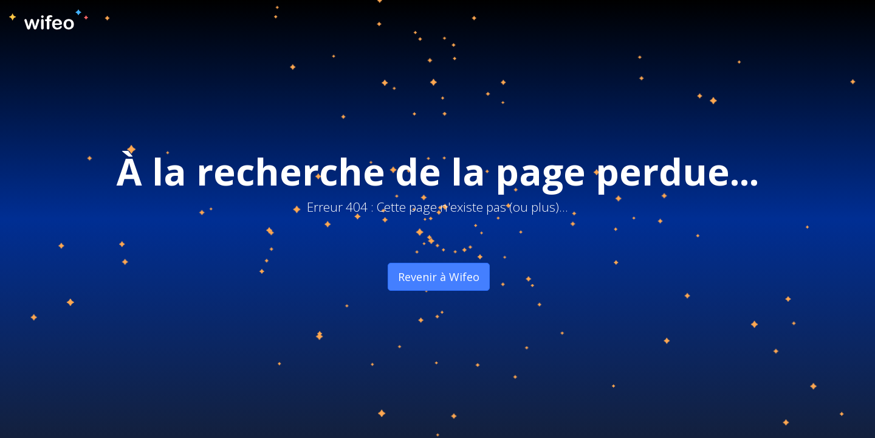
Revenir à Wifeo (438, 276)
